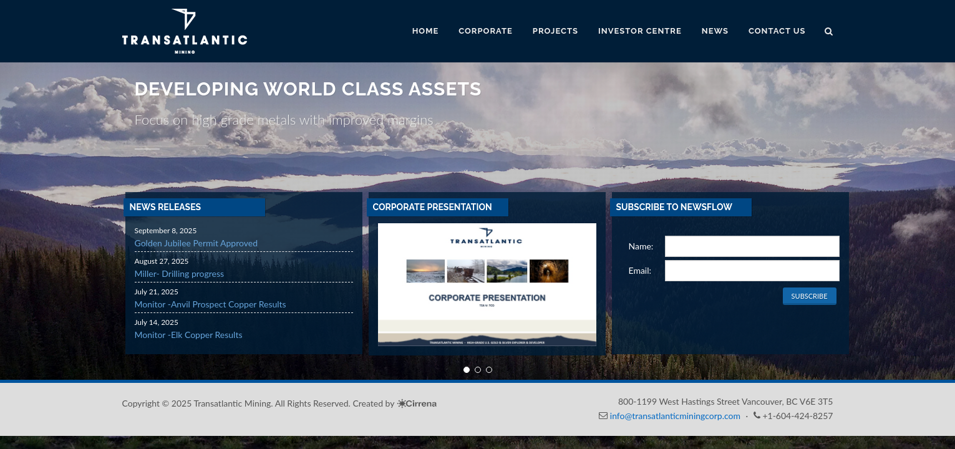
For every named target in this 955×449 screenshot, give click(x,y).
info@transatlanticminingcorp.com (675, 415)
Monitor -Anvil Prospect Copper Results (210, 304)
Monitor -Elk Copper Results (189, 334)
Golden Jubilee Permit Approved (196, 243)
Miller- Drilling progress (180, 273)
